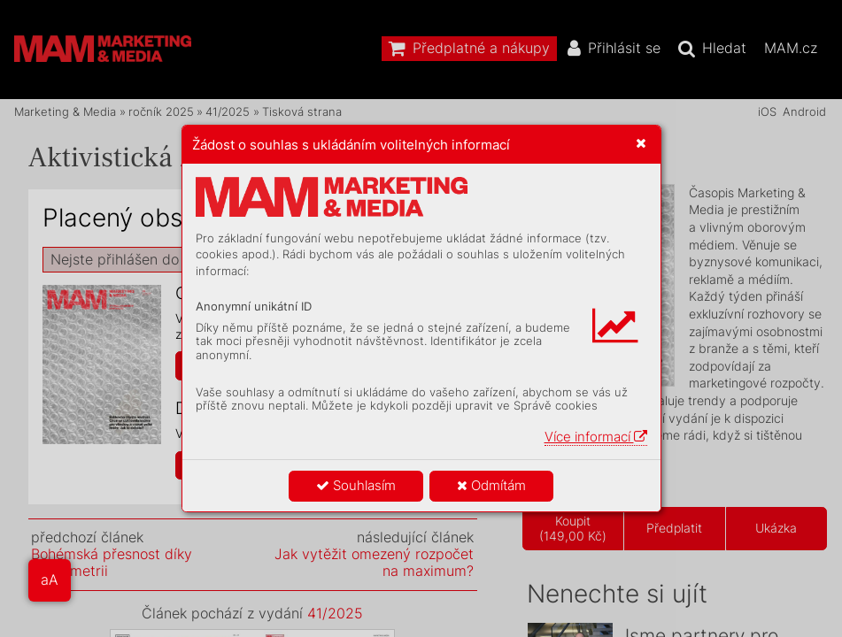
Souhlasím (356, 485)
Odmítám (491, 485)
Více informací (596, 436)
